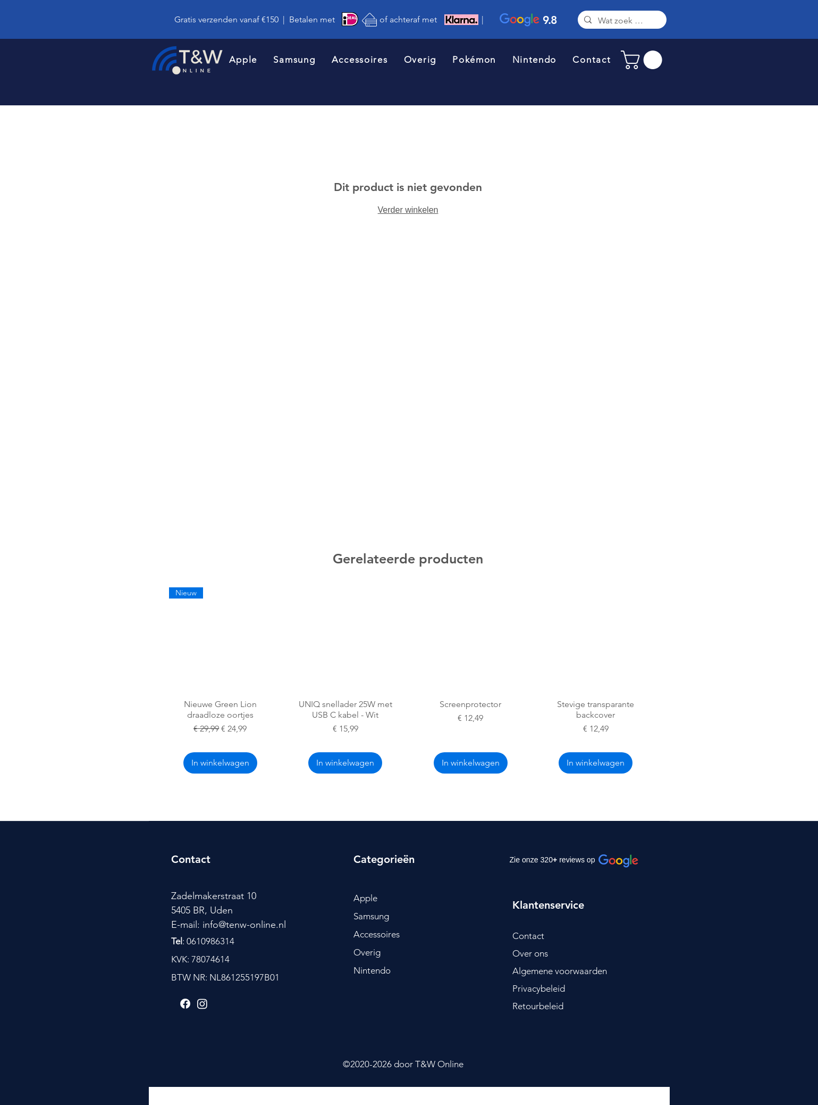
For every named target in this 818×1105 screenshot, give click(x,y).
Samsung (371, 916)
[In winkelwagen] (220, 763)
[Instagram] (202, 1003)
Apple (365, 898)
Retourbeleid (537, 1006)
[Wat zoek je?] (621, 21)
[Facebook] (185, 1003)
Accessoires (376, 934)
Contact (528, 935)
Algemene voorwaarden (559, 971)
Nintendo (372, 970)
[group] (408, 682)
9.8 (550, 20)
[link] (644, 60)
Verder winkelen (408, 209)
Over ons (530, 953)
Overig (367, 952)
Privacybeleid (538, 988)
